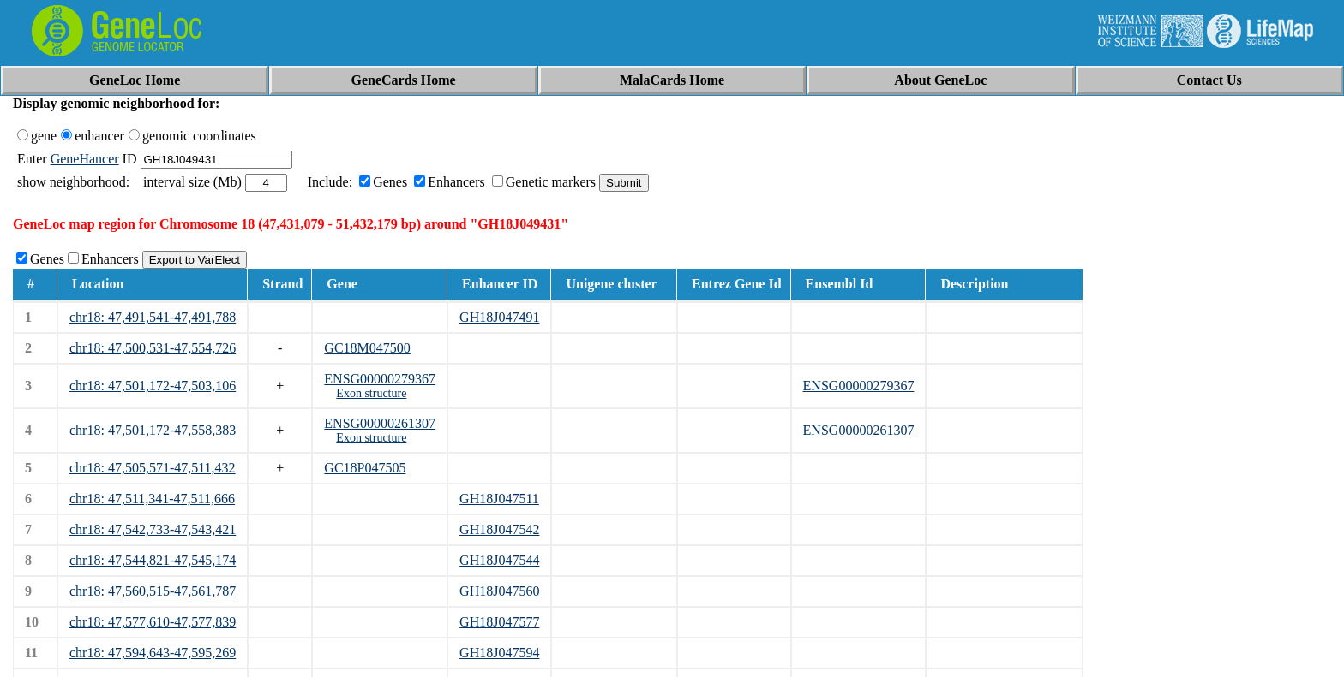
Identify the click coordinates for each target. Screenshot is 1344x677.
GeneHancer (85, 158)
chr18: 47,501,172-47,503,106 (152, 385)
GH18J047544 (499, 560)
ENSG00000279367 (379, 378)
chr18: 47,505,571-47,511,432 (152, 467)
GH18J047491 (499, 317)
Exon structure (371, 393)
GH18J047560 (499, 591)
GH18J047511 (499, 498)
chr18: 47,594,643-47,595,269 (152, 652)
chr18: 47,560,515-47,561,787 (152, 591)
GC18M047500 (367, 348)
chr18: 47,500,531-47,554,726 (152, 348)
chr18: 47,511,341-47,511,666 (152, 498)
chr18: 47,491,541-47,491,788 (152, 317)
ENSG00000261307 (379, 423)
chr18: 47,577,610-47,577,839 (152, 622)
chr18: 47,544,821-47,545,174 (152, 560)
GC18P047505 (364, 467)
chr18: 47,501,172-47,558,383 (152, 430)
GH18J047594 (499, 652)
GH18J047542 (499, 529)
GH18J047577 (499, 622)
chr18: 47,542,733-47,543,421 (152, 529)
